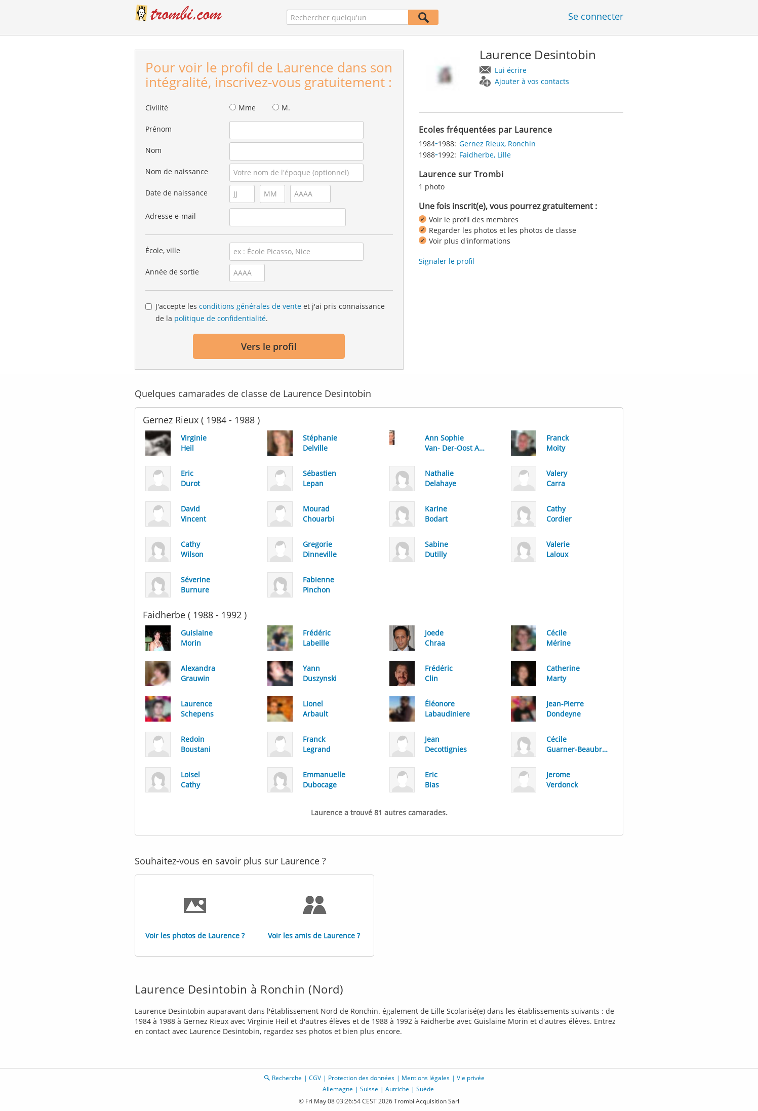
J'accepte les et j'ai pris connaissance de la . (270, 312)
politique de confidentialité (220, 318)
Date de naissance (176, 192)
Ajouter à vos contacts (532, 81)
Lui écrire (511, 70)
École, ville (162, 250)
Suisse (369, 1089)
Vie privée (471, 1078)
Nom (153, 150)
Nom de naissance (176, 171)
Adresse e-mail (170, 216)
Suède (425, 1089)
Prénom (158, 129)
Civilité (156, 107)
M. (286, 107)
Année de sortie (172, 271)
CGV (315, 1078)
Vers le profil (269, 346)
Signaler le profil (446, 261)
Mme (247, 107)
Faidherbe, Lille (485, 155)
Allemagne (338, 1089)
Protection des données (361, 1078)
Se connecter (595, 16)
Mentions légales (426, 1078)
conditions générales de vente (250, 306)
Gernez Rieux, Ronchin (497, 143)
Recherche (287, 1078)
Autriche (397, 1089)
